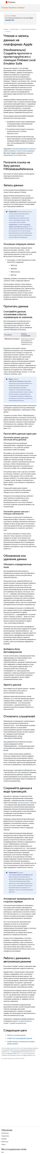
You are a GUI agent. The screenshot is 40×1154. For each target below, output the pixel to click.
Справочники (5, 1136)
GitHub (3, 1144)
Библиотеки (4, 1141)
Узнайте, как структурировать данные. (19, 1038)
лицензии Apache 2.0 (18, 1052)
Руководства (5, 1133)
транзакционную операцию (27, 803)
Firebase (6, 29)
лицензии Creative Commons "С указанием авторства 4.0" (19, 1050)
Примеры (4, 1139)
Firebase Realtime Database (13, 8)
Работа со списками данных (16, 1035)
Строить (8, 31)
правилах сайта (12, 1053)
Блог (2, 1152)
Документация (14, 29)
